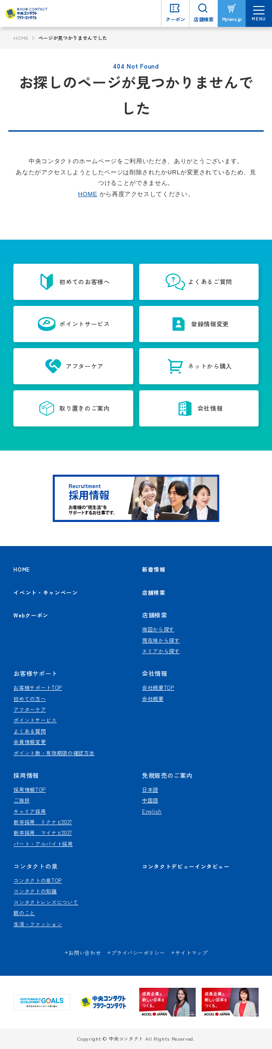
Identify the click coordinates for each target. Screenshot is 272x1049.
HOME (21, 37)
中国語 (150, 800)
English (152, 811)
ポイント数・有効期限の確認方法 (53, 753)
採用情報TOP (29, 789)
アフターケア (29, 709)
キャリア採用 (29, 811)
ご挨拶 (21, 800)
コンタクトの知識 (34, 891)
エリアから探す (161, 651)
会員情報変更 (29, 741)
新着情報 (154, 569)
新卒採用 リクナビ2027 (42, 822)
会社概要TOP (158, 687)
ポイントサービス (34, 720)
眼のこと (24, 912)
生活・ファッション (37, 924)
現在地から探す (161, 640)
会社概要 (153, 698)
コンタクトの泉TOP (37, 880)
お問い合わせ (84, 952)
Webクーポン (31, 615)
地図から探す (158, 629)
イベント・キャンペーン (45, 592)
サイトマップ (191, 952)
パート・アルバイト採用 (43, 843)
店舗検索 (154, 592)
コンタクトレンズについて (45, 902)
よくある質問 (29, 731)
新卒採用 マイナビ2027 (42, 832)
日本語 (150, 789)
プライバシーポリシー (138, 952)
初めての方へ (29, 698)
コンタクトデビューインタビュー (186, 866)
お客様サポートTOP (37, 687)
